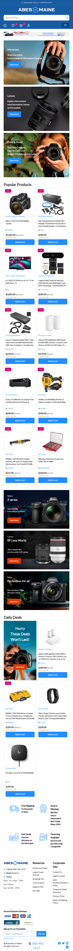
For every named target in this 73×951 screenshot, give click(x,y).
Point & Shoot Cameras (15, 216)
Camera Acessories (46, 276)
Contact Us (57, 872)
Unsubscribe (8, 938)
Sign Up (41, 934)
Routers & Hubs (45, 335)
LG (9, 290)
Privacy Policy (58, 896)
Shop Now (14, 64)
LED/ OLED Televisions (15, 276)
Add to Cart (20, 242)
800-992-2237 (19, 869)
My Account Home (40, 868)
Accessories (43, 708)
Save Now (14, 520)
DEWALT (44, 409)
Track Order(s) (38, 883)
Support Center (59, 876)
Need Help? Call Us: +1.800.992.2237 (38, 2)
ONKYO (10, 409)
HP (9, 782)
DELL (42, 230)
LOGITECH (44, 290)
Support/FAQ (38, 887)
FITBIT (43, 722)
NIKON (10, 230)
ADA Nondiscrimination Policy (60, 883)
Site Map (36, 891)
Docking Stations (45, 216)
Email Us (15, 873)
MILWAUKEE (45, 468)
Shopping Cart (38, 879)
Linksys (43, 349)
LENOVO (11, 349)
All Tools (42, 395)
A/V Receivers (12, 395)
